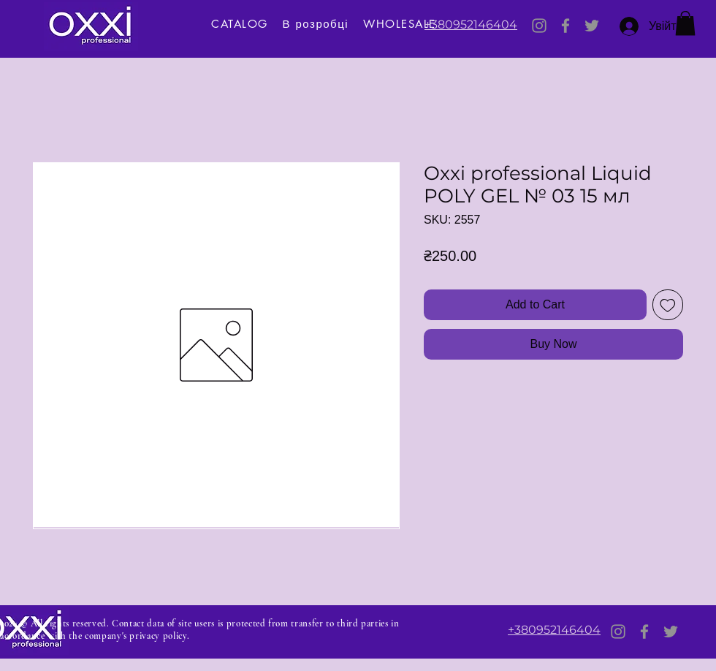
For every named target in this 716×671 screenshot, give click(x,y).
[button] (685, 23)
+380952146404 (470, 24)
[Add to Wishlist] (667, 304)
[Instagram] (539, 25)
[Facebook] (565, 25)
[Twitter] (591, 25)
